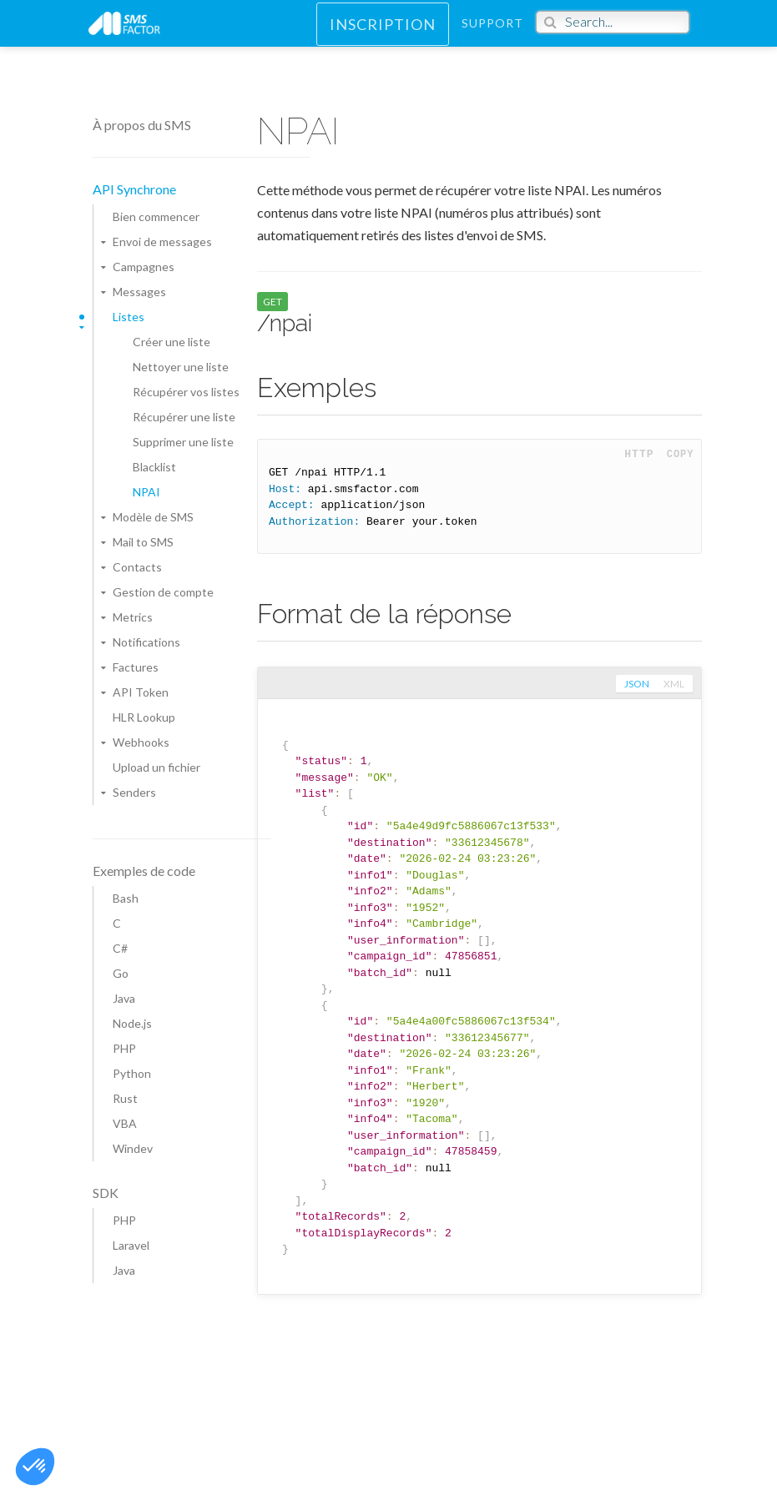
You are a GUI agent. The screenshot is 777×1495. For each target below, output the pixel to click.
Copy (680, 454)
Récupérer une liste (184, 417)
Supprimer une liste (183, 442)
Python (132, 1073)
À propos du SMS (142, 125)
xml (673, 684)
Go (121, 973)
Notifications (146, 642)
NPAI (146, 492)
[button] (35, 1467)
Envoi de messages (162, 241)
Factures (136, 667)
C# (120, 948)
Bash (126, 898)
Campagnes (143, 266)
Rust (125, 1098)
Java (124, 998)
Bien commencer (156, 216)
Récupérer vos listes (186, 392)
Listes (128, 317)
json (635, 684)
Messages (139, 291)
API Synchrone (134, 189)
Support (492, 33)
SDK (106, 1193)
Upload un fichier (156, 767)
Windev (133, 1148)
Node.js (132, 1023)
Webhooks (141, 742)
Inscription (383, 34)
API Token (141, 692)
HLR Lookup (144, 717)
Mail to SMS (143, 542)
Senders (134, 792)
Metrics (133, 617)
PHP (124, 1048)
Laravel (131, 1245)
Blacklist (154, 467)
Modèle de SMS (153, 517)
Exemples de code (144, 870)
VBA (125, 1123)
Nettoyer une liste (181, 367)
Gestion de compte (163, 592)
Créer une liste (171, 342)
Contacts (137, 567)
